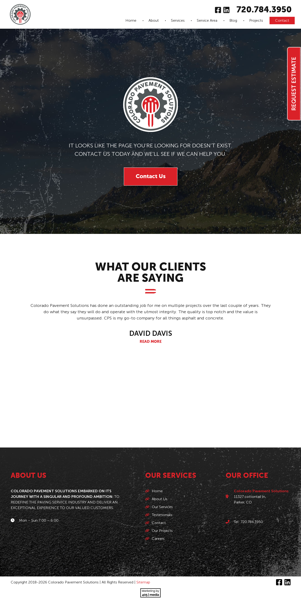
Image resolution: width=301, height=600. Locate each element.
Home (130, 20)
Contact (282, 20)
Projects (256, 20)
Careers (158, 538)
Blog (233, 20)
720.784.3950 (264, 10)
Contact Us (151, 176)
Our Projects (162, 530)
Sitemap (143, 582)
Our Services (162, 507)
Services (178, 20)
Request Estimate (294, 84)
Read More (151, 342)
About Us (159, 499)
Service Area (207, 20)
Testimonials (162, 515)
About (154, 20)
